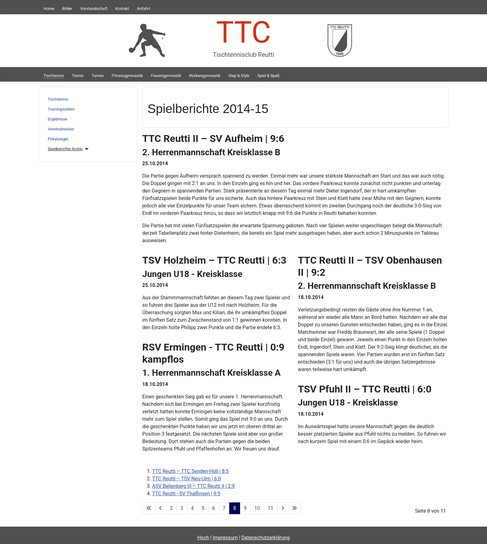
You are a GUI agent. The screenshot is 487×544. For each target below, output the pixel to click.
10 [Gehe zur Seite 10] (257, 508)
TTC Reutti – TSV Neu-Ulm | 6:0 (186, 479)
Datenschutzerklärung (265, 538)
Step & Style (238, 75)
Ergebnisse (57, 119)
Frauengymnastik (166, 75)
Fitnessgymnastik (127, 75)
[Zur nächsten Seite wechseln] (282, 508)
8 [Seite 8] (234, 508)
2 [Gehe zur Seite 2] (171, 508)
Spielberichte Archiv (65, 149)
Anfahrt (143, 8)
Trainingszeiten (61, 109)
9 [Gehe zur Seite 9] (245, 508)
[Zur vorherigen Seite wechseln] (160, 508)
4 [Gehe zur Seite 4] (192, 508)
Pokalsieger (58, 139)
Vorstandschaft (93, 8)
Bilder (67, 8)
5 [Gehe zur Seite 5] (203, 508)
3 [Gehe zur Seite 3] (181, 508)
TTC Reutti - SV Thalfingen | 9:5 (186, 493)
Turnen (98, 75)
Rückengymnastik (205, 75)
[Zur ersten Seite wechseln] (148, 508)
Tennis (78, 75)
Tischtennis (53, 75)
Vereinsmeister (61, 129)
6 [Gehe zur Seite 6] (213, 508)
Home (48, 8)
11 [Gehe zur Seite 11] (270, 508)
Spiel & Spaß (268, 75)
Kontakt (122, 8)
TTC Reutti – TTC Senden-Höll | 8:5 (190, 471)
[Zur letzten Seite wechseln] (294, 508)
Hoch (203, 538)
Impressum (225, 538)
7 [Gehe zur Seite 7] (224, 508)
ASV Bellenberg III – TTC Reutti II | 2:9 (193, 486)
